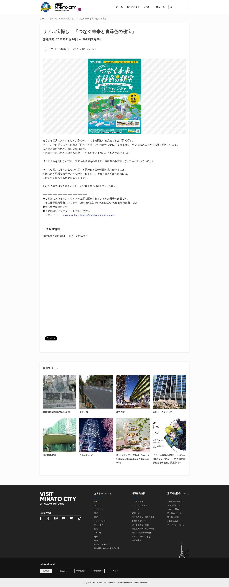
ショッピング (99, 521)
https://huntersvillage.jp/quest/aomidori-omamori (89, 215)
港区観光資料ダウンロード (143, 529)
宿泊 (96, 529)
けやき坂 (120, 412)
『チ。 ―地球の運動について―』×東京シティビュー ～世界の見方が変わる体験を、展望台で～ (169, 459)
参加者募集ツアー (139, 521)
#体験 (83, 49)
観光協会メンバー (175, 513)
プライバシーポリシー (176, 525)
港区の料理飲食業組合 (141, 533)
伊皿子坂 (83, 412)
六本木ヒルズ (85, 455)
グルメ (97, 501)
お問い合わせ (173, 521)
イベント (53, 18)
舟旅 (96, 540)
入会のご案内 (173, 509)
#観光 (76, 49)
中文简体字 (81, 571)
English (63, 571)
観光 (96, 513)
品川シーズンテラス (162, 412)
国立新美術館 (49, 455)
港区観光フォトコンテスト (143, 517)
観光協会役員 (173, 517)
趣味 (96, 536)
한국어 (115, 571)
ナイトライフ (99, 509)
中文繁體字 (98, 571)
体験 (96, 517)
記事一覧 (135, 513)
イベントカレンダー (140, 505)
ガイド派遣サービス (140, 525)
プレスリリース (174, 505)
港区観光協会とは (175, 501)
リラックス (99, 525)
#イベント (92, 49)
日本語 (46, 571)
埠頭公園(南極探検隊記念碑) (56, 412)
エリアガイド (137, 501)
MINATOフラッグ (101, 544)
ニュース (135, 509)
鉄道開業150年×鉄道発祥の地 (106, 548)
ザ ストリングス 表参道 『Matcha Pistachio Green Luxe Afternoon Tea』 (132, 459)
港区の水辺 (136, 540)
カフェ (97, 505)
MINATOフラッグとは (141, 536)
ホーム (43, 18)
